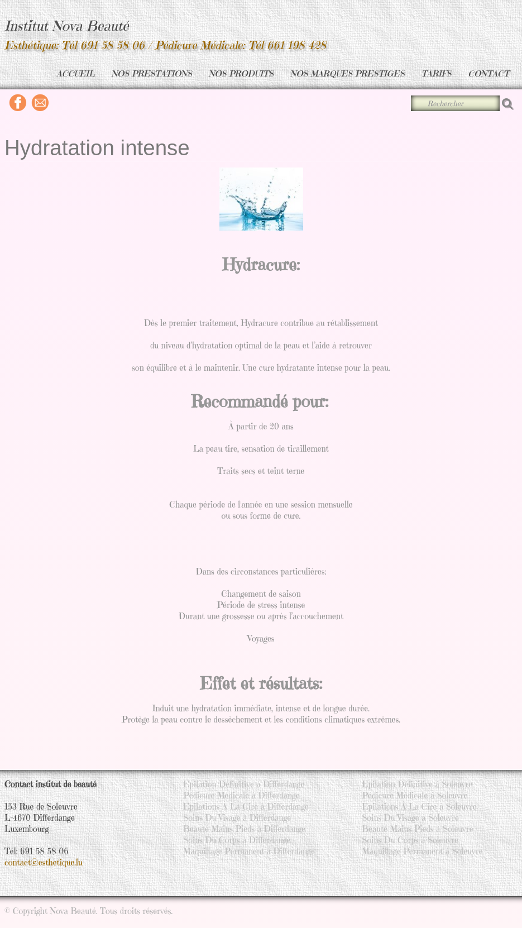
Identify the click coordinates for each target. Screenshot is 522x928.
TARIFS (437, 73)
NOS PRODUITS (241, 73)
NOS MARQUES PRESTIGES (347, 73)
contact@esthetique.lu (43, 862)
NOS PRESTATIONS (152, 73)
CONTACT (488, 73)
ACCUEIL (75, 73)
